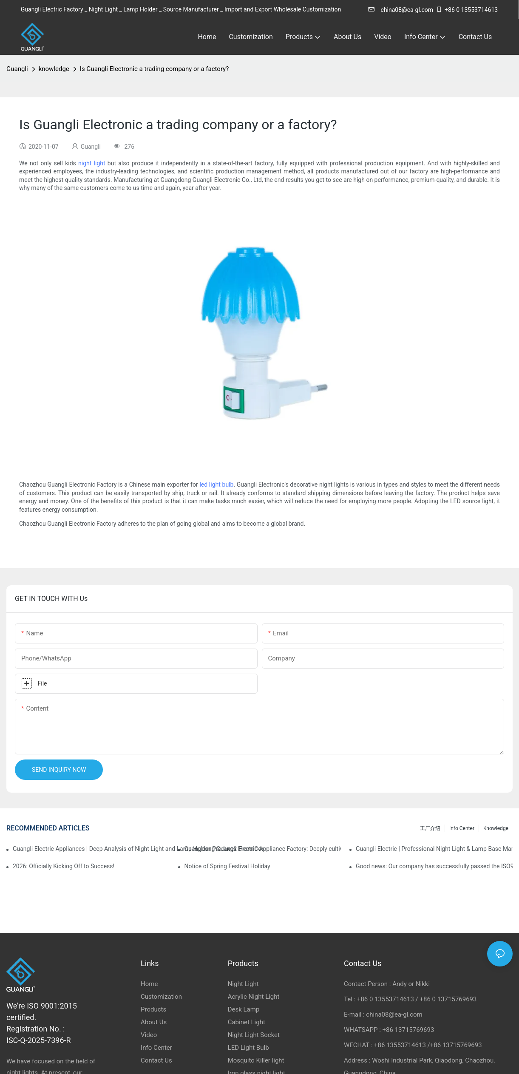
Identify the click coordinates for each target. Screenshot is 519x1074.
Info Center (461, 828)
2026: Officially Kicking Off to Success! (63, 866)
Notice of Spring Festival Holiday (227, 866)
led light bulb (216, 484)
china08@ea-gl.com (400, 9)
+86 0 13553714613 (467, 9)
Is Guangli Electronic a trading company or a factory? (154, 69)
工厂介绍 (430, 828)
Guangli (17, 69)
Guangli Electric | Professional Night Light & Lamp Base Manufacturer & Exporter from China (434, 848)
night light (91, 163)
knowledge (54, 69)
